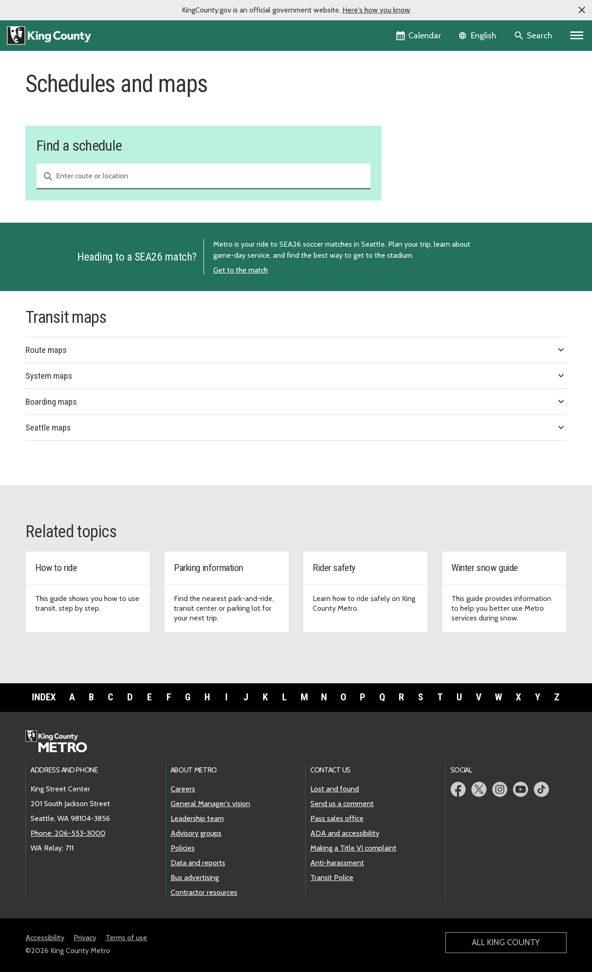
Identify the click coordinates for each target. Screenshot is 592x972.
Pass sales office (337, 818)
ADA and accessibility (344, 833)
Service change (425, 110)
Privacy (85, 937)
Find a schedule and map (443, 95)
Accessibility (44, 937)
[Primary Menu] (577, 35)
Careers (183, 788)
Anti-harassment (337, 862)
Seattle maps (296, 427)
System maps (296, 375)
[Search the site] (534, 35)
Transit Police (331, 877)
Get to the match (240, 270)
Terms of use (126, 937)
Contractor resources (204, 892)
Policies (183, 848)
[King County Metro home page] (61, 741)
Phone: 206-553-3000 (68, 833)
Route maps (296, 349)
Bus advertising (195, 877)
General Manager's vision (210, 803)
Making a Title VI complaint (353, 848)
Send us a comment (342, 803)
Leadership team (197, 818)
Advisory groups (196, 833)
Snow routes (421, 140)
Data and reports (198, 862)
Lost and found (334, 788)
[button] (582, 10)
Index (44, 697)
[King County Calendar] (419, 35)
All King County (506, 942)
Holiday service (425, 125)
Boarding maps (296, 401)
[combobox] (203, 176)
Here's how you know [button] (376, 10)
